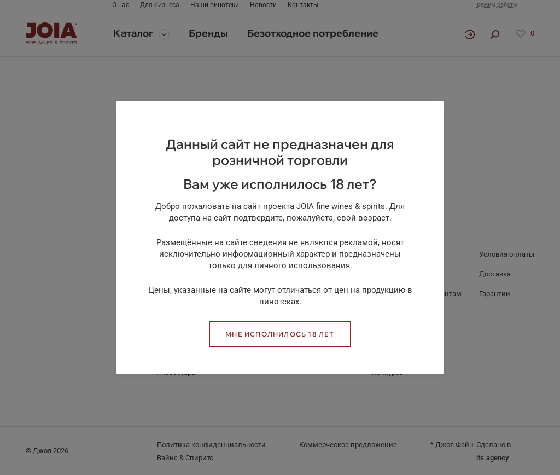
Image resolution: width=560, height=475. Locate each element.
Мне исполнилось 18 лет (279, 334)
